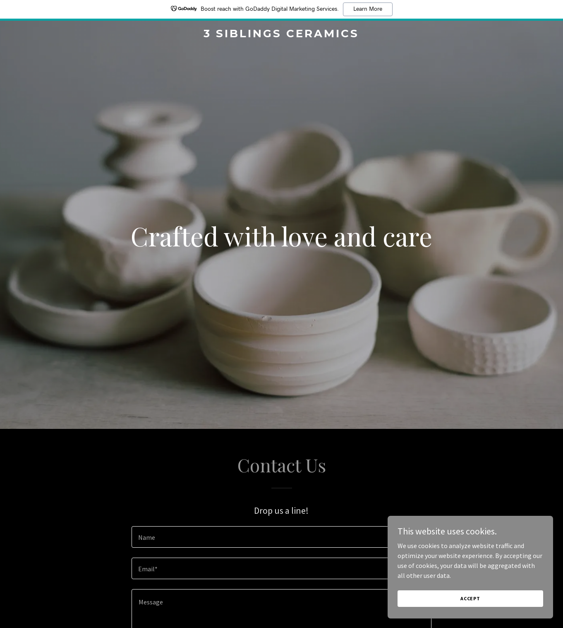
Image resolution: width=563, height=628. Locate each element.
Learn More (367, 9)
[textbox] (281, 537)
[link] (281, 35)
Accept (470, 598)
